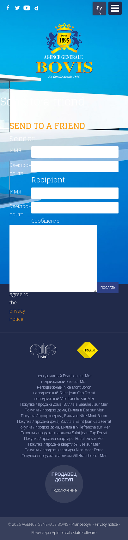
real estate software (80, 532)
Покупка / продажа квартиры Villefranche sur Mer (64, 455)
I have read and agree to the (19, 298)
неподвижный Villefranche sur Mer (64, 398)
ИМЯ (15, 150)
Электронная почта (20, 169)
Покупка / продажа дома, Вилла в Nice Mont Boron (64, 415)
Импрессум (81, 524)
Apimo (57, 532)
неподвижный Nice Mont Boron (64, 387)
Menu (115, 8)
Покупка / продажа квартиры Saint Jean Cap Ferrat (64, 432)
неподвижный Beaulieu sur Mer (64, 375)
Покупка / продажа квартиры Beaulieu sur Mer (64, 438)
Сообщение (42, 220)
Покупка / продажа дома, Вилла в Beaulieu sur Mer (64, 404)
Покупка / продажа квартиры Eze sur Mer (64, 444)
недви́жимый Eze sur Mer (64, 381)
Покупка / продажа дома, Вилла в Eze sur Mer (64, 410)
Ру (99, 7)
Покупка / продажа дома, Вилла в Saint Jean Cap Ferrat (64, 421)
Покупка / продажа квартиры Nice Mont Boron (64, 450)
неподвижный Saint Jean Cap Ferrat (64, 393)
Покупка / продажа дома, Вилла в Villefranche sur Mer (64, 427)
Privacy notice (106, 524)
